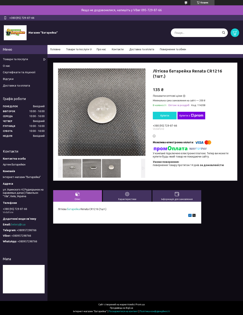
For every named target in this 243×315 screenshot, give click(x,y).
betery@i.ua (18, 224)
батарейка (73, 209)
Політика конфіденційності (155, 311)
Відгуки (8, 78)
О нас (6, 65)
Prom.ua (140, 304)
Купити (164, 115)
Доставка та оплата (141, 49)
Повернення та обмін (173, 49)
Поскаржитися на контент (123, 311)
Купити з (191, 115)
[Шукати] (223, 32)
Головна (55, 49)
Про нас (101, 49)
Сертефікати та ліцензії (19, 72)
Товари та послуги (77, 49)
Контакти (118, 49)
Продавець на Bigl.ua (121, 308)
